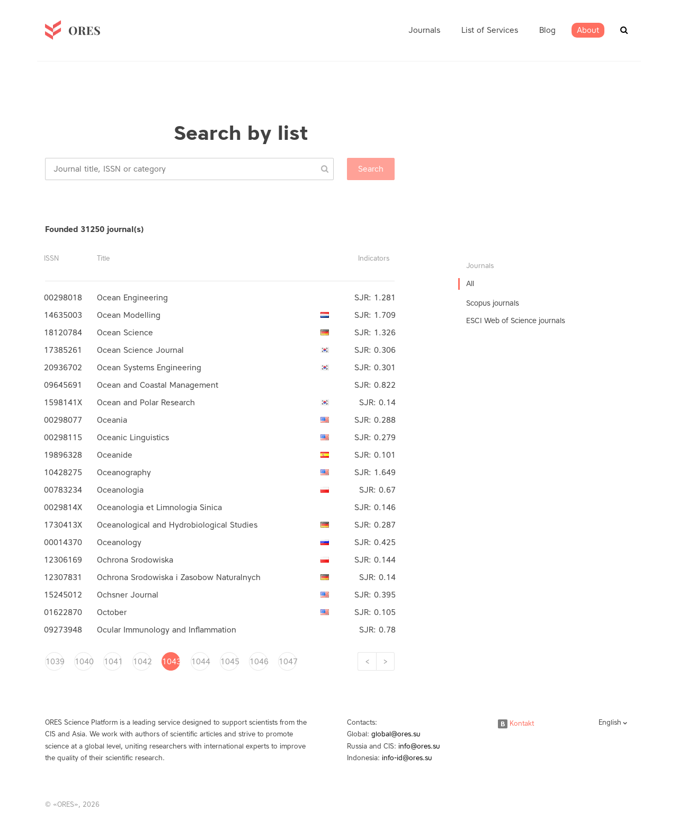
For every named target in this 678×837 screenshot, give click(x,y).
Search (370, 169)
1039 (55, 661)
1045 (229, 661)
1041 (113, 661)
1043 (171, 661)
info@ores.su (419, 746)
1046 (258, 661)
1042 (142, 661)
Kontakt (516, 723)
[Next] (385, 661)
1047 (288, 661)
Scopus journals (492, 303)
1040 (84, 661)
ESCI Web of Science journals (515, 320)
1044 (200, 661)
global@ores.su (396, 734)
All (470, 283)
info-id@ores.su (407, 758)
